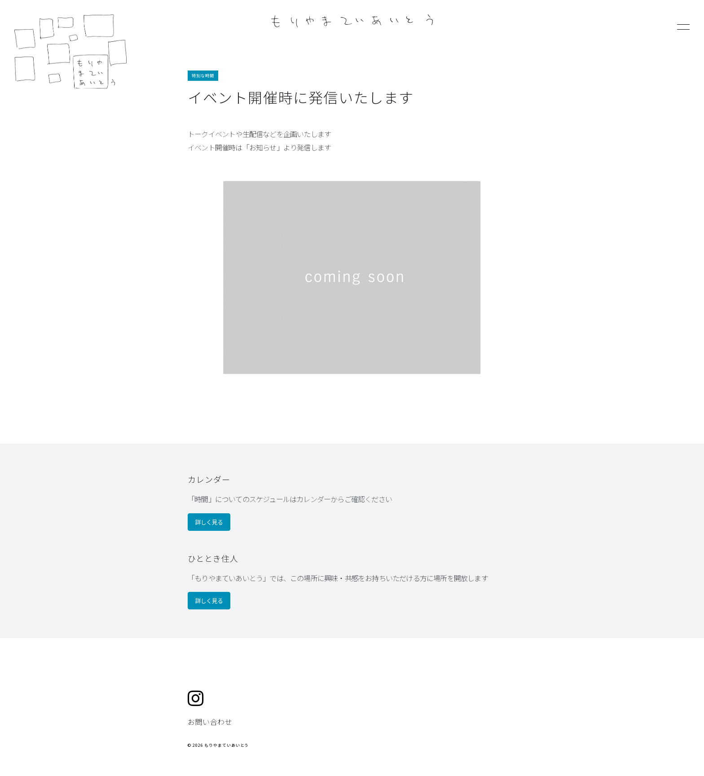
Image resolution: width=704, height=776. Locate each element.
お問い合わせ (210, 721)
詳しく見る (209, 522)
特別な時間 (203, 76)
